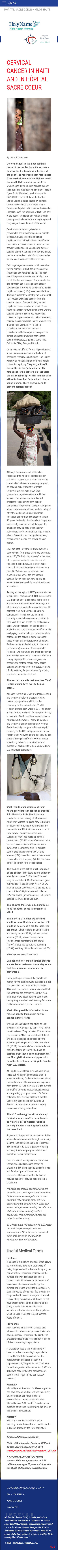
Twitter (10, 1514)
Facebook (6, 1514)
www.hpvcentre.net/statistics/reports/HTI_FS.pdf (31, 1450)
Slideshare (33, 1514)
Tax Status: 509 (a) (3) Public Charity (25, 1488)
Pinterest (23, 1514)
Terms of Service (15, 1494)
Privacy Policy (14, 1501)
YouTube (15, 1514)
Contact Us (12, 1507)
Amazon (27, 1514)
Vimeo (19, 1514)
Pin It (52, 1547)
